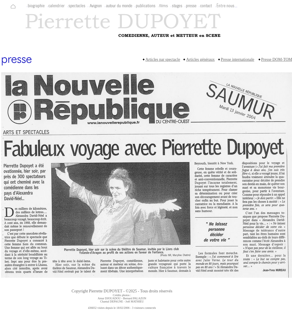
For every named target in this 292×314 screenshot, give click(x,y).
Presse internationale (237, 59)
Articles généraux (200, 59)
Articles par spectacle (162, 59)
